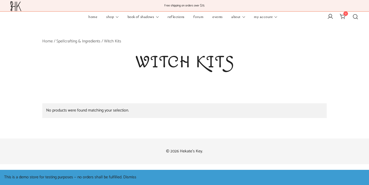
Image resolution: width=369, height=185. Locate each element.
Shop (110, 16)
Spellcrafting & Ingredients (78, 41)
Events (217, 16)
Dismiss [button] (129, 177)
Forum (198, 16)
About (235, 16)
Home (92, 16)
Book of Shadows (141, 16)
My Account (263, 16)
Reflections (176, 16)
